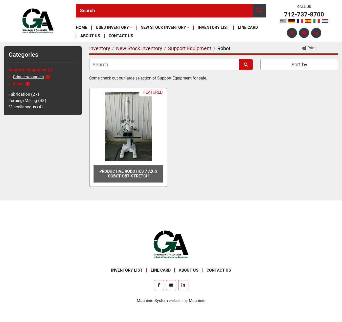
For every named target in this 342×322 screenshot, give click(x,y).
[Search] (164, 10)
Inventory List (213, 28)
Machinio (197, 300)
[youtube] (304, 33)
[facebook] (292, 33)
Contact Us (121, 36)
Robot (18, 84)
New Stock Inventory (163, 28)
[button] (114, 28)
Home (81, 28)
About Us (90, 36)
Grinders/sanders (28, 77)
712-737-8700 (304, 14)
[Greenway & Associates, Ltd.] (171, 244)
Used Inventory (112, 28)
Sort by (299, 65)
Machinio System (152, 300)
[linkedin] (316, 33)
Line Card (248, 28)
